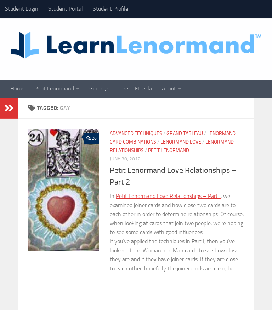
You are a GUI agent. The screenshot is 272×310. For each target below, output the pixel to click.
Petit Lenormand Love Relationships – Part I (168, 196)
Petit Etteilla (137, 88)
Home (17, 88)
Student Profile (110, 8)
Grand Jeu (100, 88)
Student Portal (65, 8)
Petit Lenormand (54, 88)
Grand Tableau (184, 133)
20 (91, 138)
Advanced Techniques (136, 133)
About (169, 88)
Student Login (21, 8)
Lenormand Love (180, 142)
